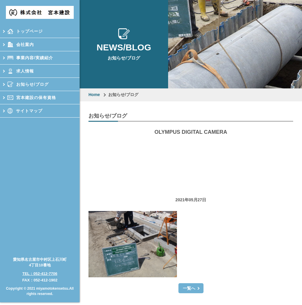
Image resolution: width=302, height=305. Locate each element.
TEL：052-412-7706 (40, 269)
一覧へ (189, 288)
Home (94, 94)
